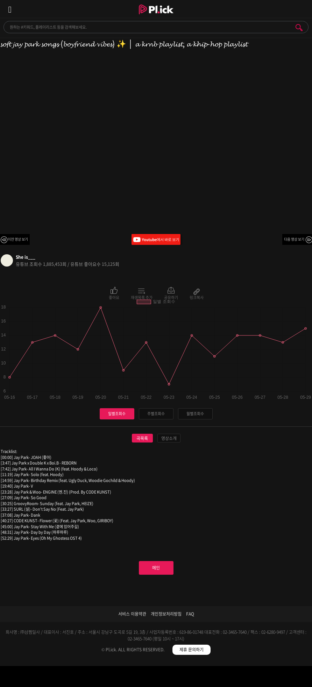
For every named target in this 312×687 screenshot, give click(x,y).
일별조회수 (117, 414)
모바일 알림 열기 (303, 9)
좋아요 (114, 297)
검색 (299, 27)
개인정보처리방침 (166, 614)
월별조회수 (195, 414)
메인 (156, 568)
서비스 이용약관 (132, 614)
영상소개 (169, 438)
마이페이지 (273, 678)
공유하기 (171, 297)
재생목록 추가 (142, 297)
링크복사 (197, 297)
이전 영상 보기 (18, 239)
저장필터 (195, 678)
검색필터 (117, 678)
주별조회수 (156, 414)
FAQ (190, 614)
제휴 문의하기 (191, 649)
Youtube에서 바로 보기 (156, 239)
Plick (156, 16)
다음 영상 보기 (294, 239)
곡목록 (142, 438)
